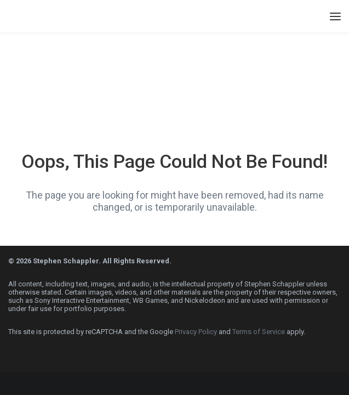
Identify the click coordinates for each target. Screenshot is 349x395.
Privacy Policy (196, 332)
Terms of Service (258, 332)
